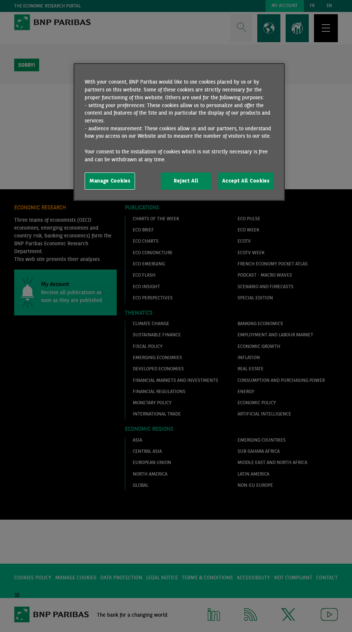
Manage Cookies (110, 180)
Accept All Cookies (245, 180)
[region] (179, 131)
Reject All (186, 180)
